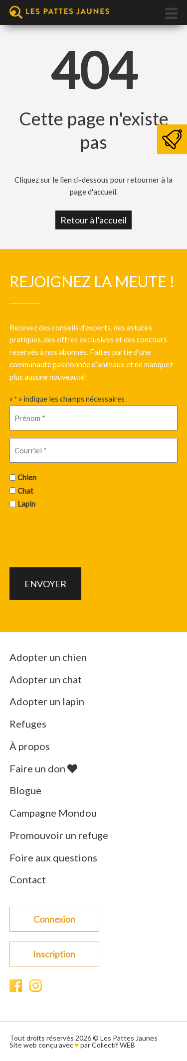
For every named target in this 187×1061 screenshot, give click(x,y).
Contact (27, 879)
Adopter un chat (45, 679)
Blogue (25, 790)
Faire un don (43, 768)
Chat (25, 490)
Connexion (54, 919)
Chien (26, 477)
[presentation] (85, 537)
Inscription (54, 954)
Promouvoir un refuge (58, 835)
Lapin (26, 503)
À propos (29, 746)
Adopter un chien (48, 657)
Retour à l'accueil (93, 219)
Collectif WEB (113, 1045)
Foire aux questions (53, 857)
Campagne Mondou (53, 813)
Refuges (27, 724)
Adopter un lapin (46, 701)
